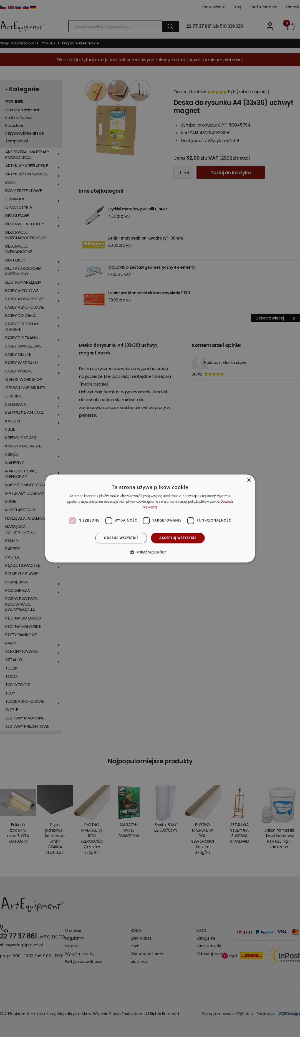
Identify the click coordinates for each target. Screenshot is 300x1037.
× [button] (249, 480)
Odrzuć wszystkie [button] (121, 537)
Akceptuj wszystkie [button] (177, 537)
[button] (150, 552)
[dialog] (150, 518)
